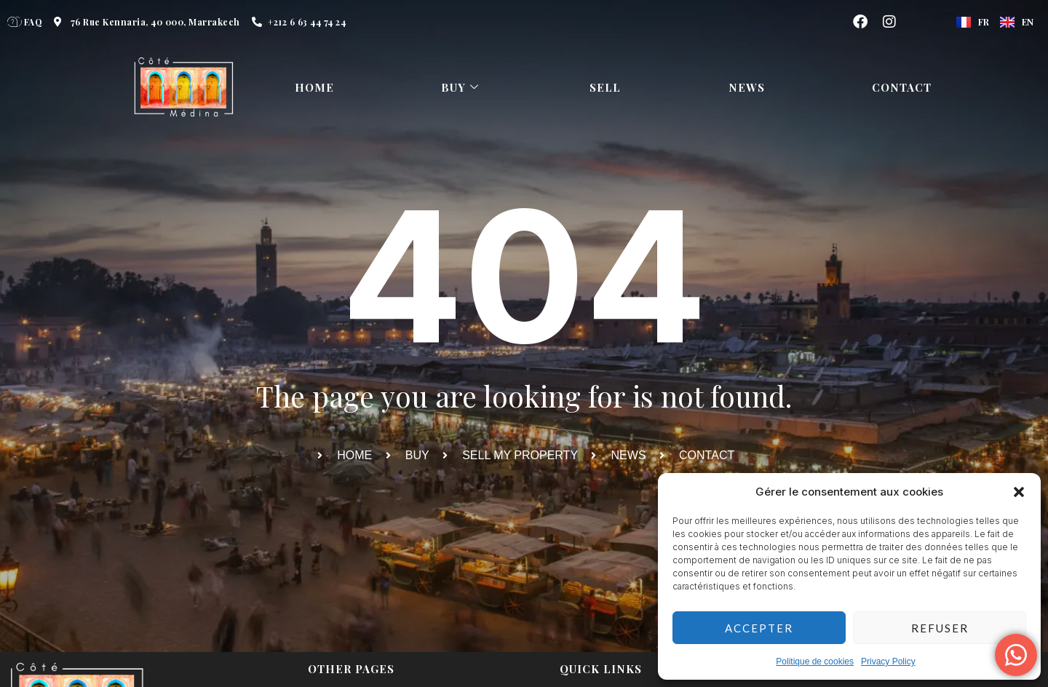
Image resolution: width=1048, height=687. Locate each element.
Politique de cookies (815, 661)
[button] (1019, 492)
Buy (462, 87)
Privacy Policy (888, 661)
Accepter (759, 628)
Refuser (940, 628)
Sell (606, 87)
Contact (902, 87)
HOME (314, 87)
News (747, 87)
